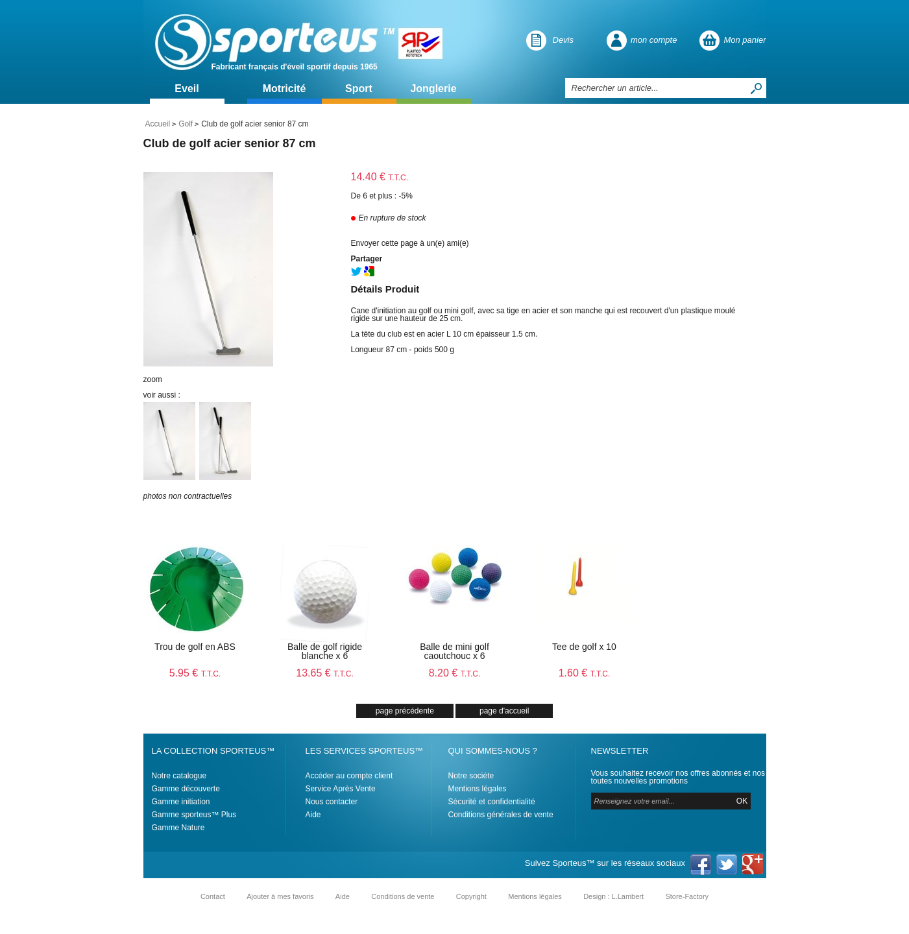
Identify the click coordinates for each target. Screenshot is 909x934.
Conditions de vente (402, 896)
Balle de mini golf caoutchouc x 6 (454, 651)
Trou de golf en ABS (195, 646)
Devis (563, 40)
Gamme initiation (181, 801)
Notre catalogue (179, 775)
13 (325, 672)
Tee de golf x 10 (584, 646)
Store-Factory (687, 896)
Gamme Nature (178, 827)
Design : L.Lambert (613, 896)
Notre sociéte (471, 775)
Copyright (471, 896)
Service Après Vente (341, 788)
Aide (313, 814)
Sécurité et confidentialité (491, 801)
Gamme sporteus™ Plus (194, 814)
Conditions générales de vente (500, 814)
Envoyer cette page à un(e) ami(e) (410, 243)
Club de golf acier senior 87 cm (229, 143)
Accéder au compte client (349, 775)
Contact (212, 896)
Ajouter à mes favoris (280, 896)
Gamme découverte (186, 788)
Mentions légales (477, 788)
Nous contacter (332, 801)
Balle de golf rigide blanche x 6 (324, 651)
